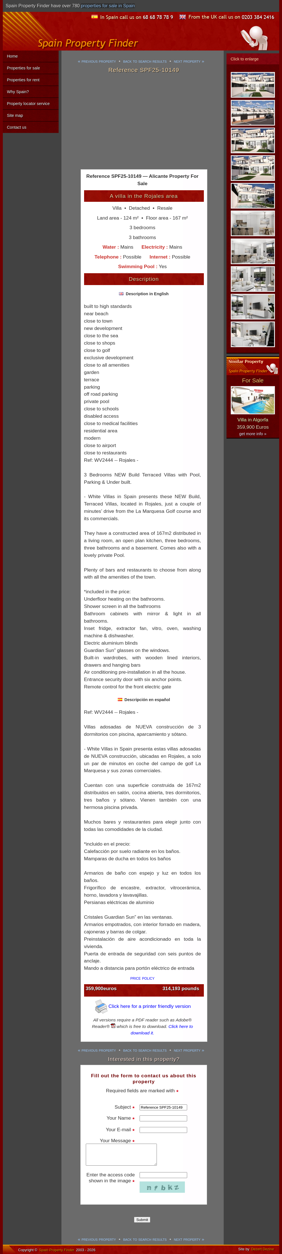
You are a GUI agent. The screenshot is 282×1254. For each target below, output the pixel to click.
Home (12, 56)
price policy (142, 978)
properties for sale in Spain (108, 5)
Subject (125, 1107)
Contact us (16, 127)
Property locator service (28, 103)
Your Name (121, 1118)
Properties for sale (23, 68)
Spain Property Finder (56, 1250)
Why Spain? (18, 91)
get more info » (252, 434)
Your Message (117, 1140)
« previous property (97, 61)
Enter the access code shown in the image (110, 1177)
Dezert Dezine (262, 1249)
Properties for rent (23, 80)
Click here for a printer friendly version (142, 1006)
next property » (189, 61)
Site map (15, 115)
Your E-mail (120, 1129)
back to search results (145, 61)
